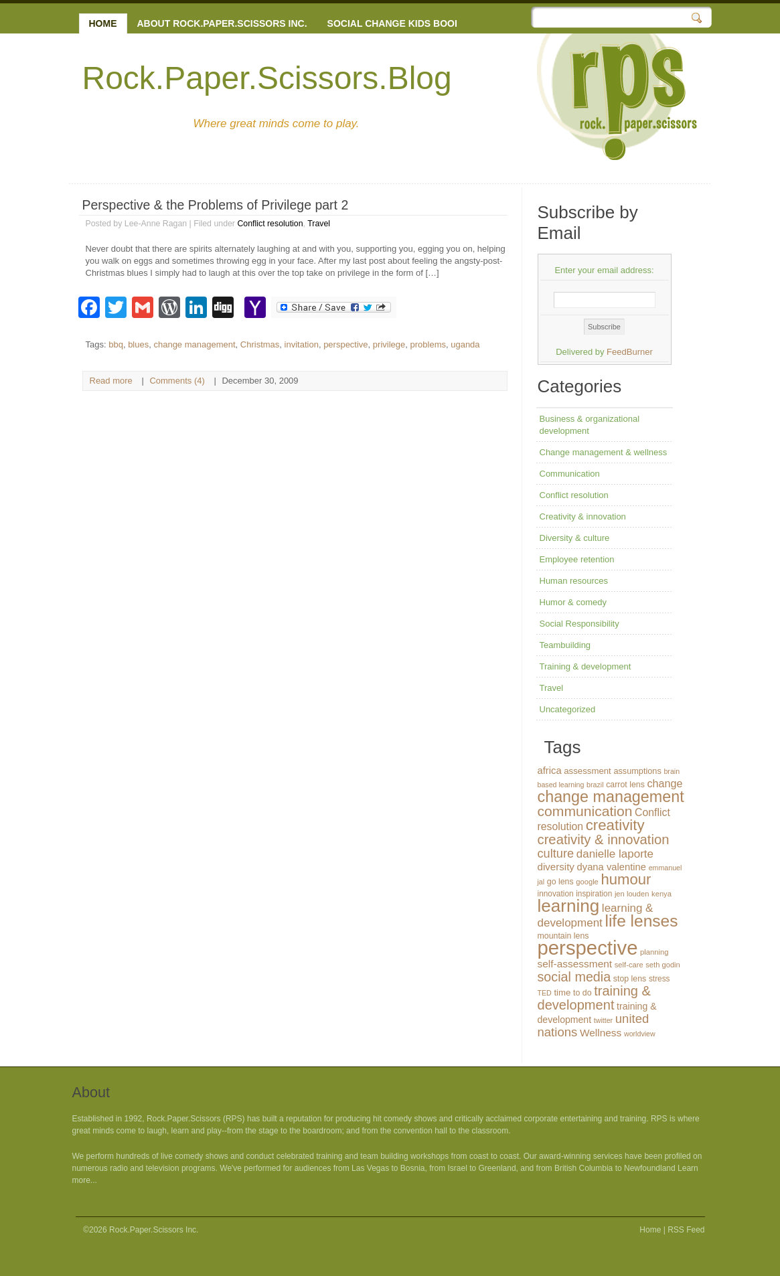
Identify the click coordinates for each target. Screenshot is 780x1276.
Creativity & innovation (583, 516)
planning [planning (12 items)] (654, 952)
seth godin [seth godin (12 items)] (662, 965)
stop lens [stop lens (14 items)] (629, 978)
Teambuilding (565, 645)
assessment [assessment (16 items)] (587, 771)
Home (103, 23)
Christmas (260, 344)
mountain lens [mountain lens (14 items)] (563, 936)
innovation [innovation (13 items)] (556, 893)
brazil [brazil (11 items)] (595, 785)
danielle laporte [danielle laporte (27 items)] (614, 854)
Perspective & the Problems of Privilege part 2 (215, 204)
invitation (302, 344)
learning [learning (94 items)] (569, 906)
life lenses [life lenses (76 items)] (641, 921)
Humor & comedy (573, 602)
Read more (111, 381)
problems (428, 344)
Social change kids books (397, 23)
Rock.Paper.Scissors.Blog (267, 78)
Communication (570, 474)
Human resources (574, 581)
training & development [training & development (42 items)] (594, 997)
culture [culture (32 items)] (556, 853)
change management (194, 344)
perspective (345, 344)
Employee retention (577, 559)
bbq (115, 344)
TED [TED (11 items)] (545, 993)
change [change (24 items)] (664, 783)
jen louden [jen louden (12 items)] (632, 894)
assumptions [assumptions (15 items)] (637, 771)
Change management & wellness (604, 452)
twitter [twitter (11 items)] (603, 1020)
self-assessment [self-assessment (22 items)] (575, 963)
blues (138, 344)
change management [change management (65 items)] (611, 796)
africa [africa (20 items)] (550, 770)
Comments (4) (176, 381)
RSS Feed (686, 1229)
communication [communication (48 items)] (585, 811)
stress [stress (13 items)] (659, 978)
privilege (389, 344)
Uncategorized (568, 709)
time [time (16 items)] (562, 992)
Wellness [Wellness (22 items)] (600, 1032)
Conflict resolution (270, 223)
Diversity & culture (575, 538)
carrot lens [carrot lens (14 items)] (625, 784)
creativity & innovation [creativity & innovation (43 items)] (604, 839)
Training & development (585, 666)
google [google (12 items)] (587, 882)
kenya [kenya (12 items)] (661, 894)
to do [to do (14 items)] (582, 993)
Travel (318, 223)
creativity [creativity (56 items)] (615, 825)
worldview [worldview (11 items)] (639, 1034)
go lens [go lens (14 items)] (560, 881)
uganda (465, 344)
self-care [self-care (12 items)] (629, 965)
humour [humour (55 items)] (626, 879)
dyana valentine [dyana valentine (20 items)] (611, 867)
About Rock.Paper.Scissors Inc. (222, 23)
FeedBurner (630, 352)
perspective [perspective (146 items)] (588, 948)
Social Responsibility (579, 624)
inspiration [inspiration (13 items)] (594, 893)
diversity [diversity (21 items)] (556, 866)
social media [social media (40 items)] (574, 976)
